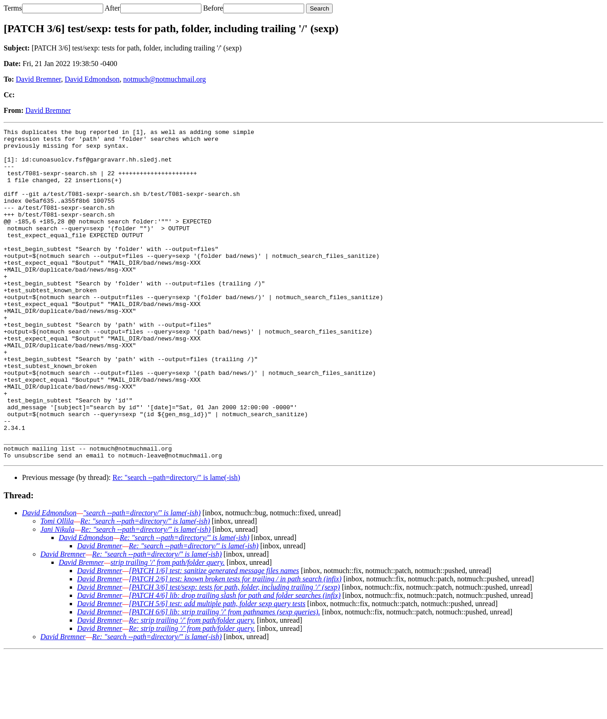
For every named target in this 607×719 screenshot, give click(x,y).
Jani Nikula (57, 595)
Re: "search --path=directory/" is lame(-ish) (176, 543)
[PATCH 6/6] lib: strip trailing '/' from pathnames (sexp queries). (224, 678)
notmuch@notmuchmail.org (164, 79)
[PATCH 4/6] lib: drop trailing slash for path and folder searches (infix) (235, 661)
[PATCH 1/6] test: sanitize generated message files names (214, 637)
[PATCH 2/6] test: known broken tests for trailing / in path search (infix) (235, 645)
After (112, 8)
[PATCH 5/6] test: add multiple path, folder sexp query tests (217, 670)
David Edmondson (92, 79)
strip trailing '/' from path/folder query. (168, 628)
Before (213, 8)
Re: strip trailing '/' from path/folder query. (192, 686)
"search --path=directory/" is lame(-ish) (141, 579)
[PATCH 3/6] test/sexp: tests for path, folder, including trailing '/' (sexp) (234, 653)
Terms (13, 8)
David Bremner (38, 79)
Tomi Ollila (57, 587)
